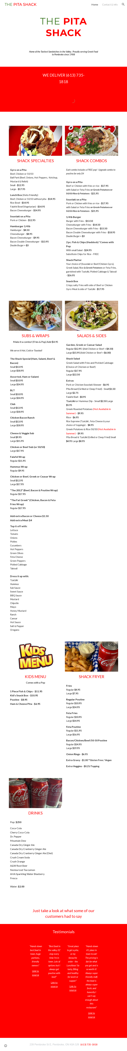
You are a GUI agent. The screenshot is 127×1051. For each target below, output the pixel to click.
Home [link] (94, 4)
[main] (63, 27)
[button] (123, 4)
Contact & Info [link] (110, 4)
